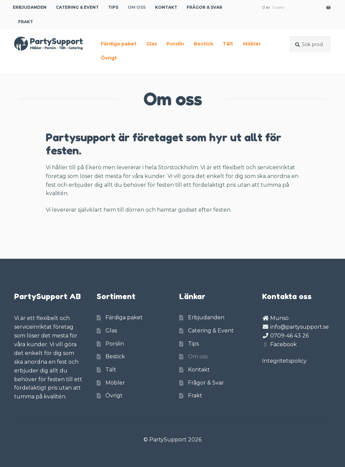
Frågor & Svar (204, 7)
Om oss (137, 7)
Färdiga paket (118, 44)
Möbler (252, 44)
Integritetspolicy (284, 361)
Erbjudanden (29, 7)
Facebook (283, 344)
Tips (113, 7)
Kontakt (166, 7)
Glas (151, 44)
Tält (228, 44)
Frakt (25, 21)
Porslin (175, 44)
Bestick (203, 44)
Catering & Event (77, 7)
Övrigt (109, 58)
